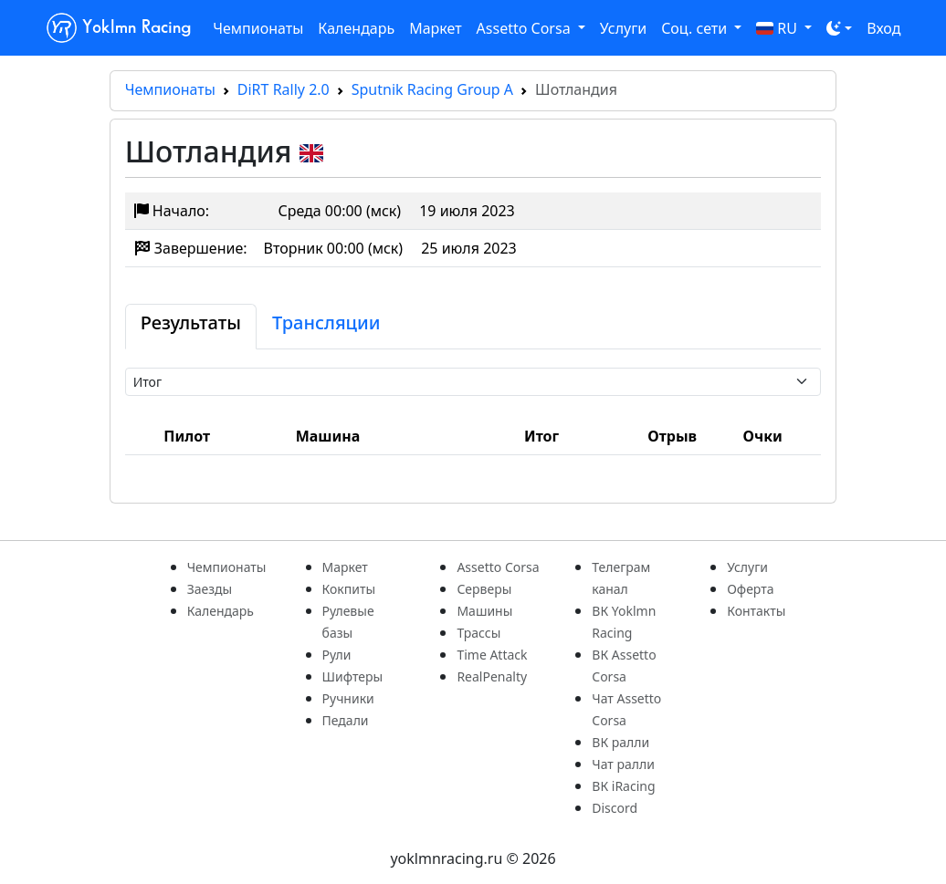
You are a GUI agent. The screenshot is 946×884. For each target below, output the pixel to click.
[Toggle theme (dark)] (839, 28)
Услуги (623, 28)
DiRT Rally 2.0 (283, 89)
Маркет (435, 28)
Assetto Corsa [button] (525, 28)
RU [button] (778, 28)
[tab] (191, 326)
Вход (883, 28)
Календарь (356, 28)
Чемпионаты (258, 28)
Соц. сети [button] (696, 28)
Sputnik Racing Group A (432, 89)
